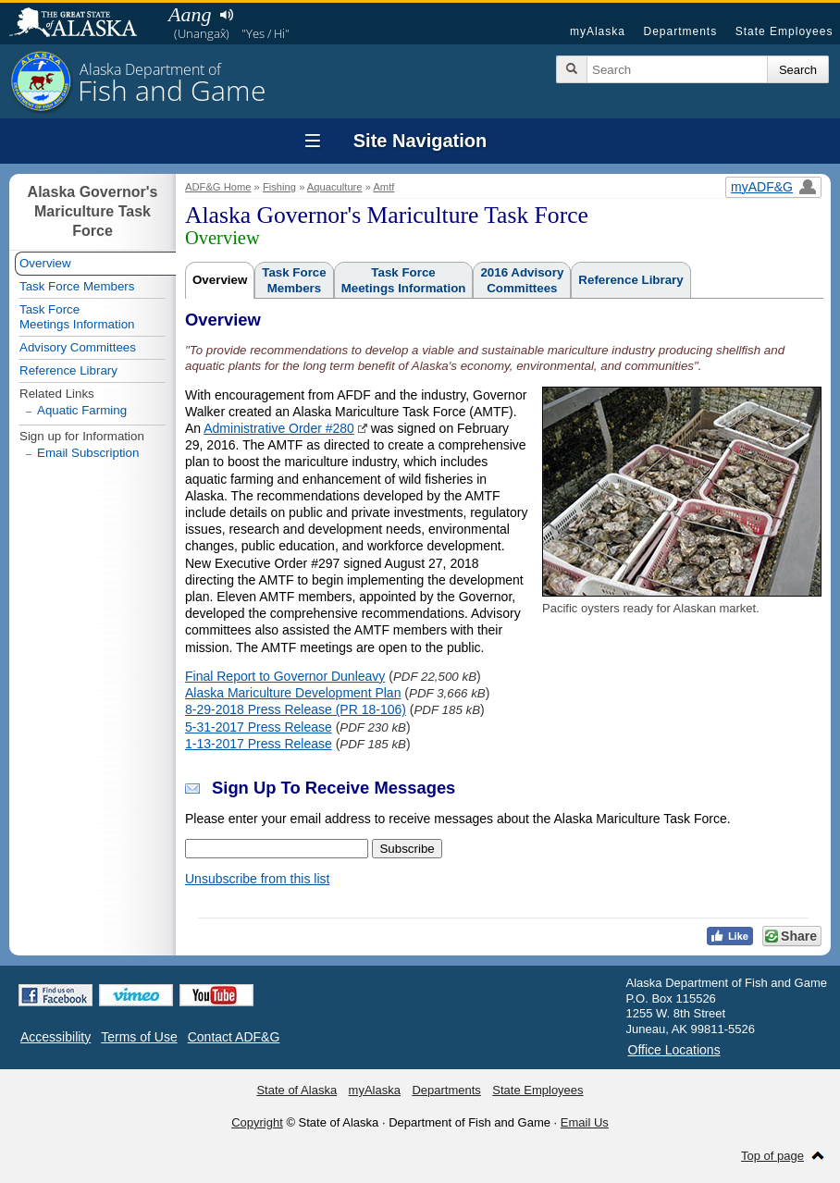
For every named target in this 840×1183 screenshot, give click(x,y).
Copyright (257, 1122)
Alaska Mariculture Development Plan (293, 692)
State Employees (784, 31)
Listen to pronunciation (226, 15)
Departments (680, 31)
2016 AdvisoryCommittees (521, 280)
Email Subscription (88, 453)
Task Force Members (76, 286)
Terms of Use (139, 1036)
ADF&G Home (218, 186)
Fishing (279, 186)
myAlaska (597, 31)
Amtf (383, 186)
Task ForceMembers (294, 280)
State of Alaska (82, 24)
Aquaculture (335, 186)
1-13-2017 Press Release (258, 743)
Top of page (772, 1156)
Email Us (585, 1122)
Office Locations (674, 1049)
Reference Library (630, 280)
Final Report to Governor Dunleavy (285, 676)
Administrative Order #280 (279, 428)
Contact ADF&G (234, 1036)
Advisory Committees (77, 347)
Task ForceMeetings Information (403, 280)
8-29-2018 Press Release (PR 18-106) (295, 709)
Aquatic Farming (82, 410)
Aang (189, 14)
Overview (219, 280)
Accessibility (55, 1036)
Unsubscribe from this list (257, 878)
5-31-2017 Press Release (258, 727)
